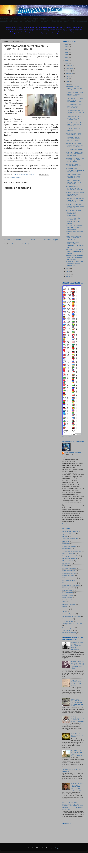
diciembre (69, 65)
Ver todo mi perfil (67, 524)
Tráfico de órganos (68, 621)
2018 (66, 47)
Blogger (57, 848)
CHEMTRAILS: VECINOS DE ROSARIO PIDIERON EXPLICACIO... (75, 227)
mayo (68, 84)
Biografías (65, 541)
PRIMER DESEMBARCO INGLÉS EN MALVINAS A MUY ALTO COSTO (74, 145)
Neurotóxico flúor (67, 592)
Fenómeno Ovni (67, 563)
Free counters (66, 437)
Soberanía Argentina (68, 614)
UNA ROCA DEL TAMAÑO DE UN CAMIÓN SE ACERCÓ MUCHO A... (74, 176)
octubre (68, 71)
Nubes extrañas (67, 597)
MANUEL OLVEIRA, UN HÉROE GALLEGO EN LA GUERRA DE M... (75, 206)
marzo (68, 271)
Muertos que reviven (68, 588)
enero (68, 276)
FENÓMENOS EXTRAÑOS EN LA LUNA (74, 232)
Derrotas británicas (68, 553)
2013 (66, 60)
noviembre (69, 68)
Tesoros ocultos (67, 619)
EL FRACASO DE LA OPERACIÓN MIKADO (74, 164)
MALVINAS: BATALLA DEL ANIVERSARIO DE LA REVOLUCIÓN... (74, 124)
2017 (66, 49)
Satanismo (65, 609)
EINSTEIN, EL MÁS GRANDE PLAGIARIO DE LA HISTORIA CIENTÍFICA (77, 646)
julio (67, 79)
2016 (66, 52)
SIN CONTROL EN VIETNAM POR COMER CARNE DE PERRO (75, 251)
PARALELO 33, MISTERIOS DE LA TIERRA (77, 735)
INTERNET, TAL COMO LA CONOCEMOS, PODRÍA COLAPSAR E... (74, 153)
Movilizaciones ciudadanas (70, 585)
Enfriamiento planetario (69, 558)
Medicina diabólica (68, 575)
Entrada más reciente (13, 240)
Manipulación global (68, 570)
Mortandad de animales (69, 583)
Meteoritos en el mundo (69, 578)
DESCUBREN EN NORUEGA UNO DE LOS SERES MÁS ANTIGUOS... (75, 257)
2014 (66, 57)
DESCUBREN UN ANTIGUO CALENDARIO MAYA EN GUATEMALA (75, 200)
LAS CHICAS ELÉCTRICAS (74, 149)
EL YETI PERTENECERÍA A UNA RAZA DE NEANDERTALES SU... (74, 100)
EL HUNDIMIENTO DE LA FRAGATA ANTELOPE (74, 133)
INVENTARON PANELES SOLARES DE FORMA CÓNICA (74, 88)
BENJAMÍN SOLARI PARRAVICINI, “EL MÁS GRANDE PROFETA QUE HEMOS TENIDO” (77, 787)
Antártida (65, 536)
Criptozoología (66, 548)
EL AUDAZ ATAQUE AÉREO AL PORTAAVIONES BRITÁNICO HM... (74, 94)
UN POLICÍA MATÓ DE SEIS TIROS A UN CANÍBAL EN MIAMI (75, 112)
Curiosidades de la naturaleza (71, 551)
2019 (66, 44)
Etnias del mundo (67, 561)
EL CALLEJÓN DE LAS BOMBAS (73, 129)
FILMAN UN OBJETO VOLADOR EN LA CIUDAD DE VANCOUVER (75, 170)
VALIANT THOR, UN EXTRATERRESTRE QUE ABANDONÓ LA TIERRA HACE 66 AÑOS (77, 665)
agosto (68, 76)
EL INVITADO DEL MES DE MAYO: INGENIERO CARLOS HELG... (74, 118)
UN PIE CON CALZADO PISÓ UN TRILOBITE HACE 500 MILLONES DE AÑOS (77, 702)
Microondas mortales (68, 580)
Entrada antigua (51, 240)
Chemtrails (65, 543)
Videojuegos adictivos (69, 633)
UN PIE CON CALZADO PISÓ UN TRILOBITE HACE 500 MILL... (73, 182)
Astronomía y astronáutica (70, 539)
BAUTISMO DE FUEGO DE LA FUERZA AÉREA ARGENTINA (74, 263)
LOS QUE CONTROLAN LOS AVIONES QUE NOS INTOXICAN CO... (75, 159)
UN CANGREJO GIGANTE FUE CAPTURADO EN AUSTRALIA (74, 237)
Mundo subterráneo (68, 590)
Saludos (64, 606)
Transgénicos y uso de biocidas (72, 623)
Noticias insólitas (15, 177)
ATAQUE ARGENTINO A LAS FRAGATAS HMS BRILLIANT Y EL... (75, 194)
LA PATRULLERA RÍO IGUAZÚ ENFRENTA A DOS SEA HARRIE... (73, 139)
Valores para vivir (67, 630)
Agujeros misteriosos (68, 534)
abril (67, 268)
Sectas (64, 611)
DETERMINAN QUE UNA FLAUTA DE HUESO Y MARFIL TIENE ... (74, 106)
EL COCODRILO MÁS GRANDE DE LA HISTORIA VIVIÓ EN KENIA (73, 220)
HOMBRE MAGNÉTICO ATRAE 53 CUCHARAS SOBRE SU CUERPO (77, 719)
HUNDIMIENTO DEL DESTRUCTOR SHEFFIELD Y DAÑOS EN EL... (75, 244)
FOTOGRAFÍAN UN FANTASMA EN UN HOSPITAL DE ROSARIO (74, 188)
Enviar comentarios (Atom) (20, 244)
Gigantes (65, 565)
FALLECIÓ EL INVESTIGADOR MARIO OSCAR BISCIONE (76, 682)
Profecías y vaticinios (68, 604)
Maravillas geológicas (69, 573)
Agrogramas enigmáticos (70, 531)
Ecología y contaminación (70, 556)
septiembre (69, 73)
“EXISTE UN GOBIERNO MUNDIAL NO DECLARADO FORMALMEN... (73, 213)
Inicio (33, 240)
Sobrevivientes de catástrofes (71, 616)
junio (67, 81)
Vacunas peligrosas (68, 628)
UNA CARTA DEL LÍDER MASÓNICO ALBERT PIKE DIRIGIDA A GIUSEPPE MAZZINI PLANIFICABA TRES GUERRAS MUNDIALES (72, 806)
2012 (66, 63)
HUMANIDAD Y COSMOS (72, 453)
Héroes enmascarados (69, 568)
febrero (68, 274)
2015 (66, 55)
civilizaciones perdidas (69, 546)
